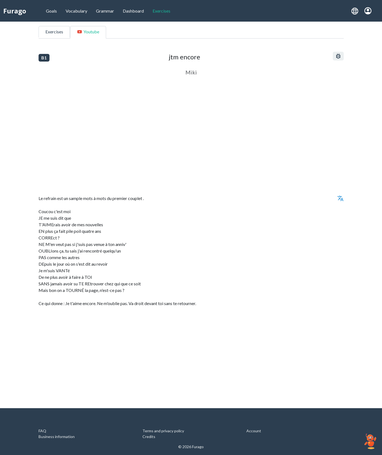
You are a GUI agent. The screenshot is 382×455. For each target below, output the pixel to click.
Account (253, 430)
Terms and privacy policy (163, 430)
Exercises (161, 10)
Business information (57, 436)
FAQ (42, 430)
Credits (148, 436)
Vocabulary (76, 10)
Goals (51, 10)
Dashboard (133, 10)
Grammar (105, 10)
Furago (14, 10)
